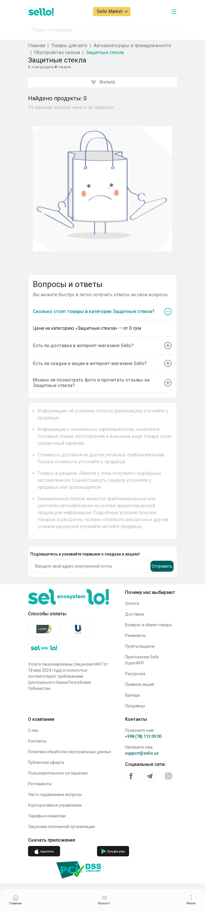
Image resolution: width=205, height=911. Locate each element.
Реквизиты (135, 635)
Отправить (162, 566)
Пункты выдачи (139, 646)
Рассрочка (135, 673)
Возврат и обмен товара (148, 625)
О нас (33, 730)
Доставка (134, 614)
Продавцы (135, 705)
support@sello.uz (142, 753)
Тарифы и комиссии (47, 816)
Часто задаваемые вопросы (55, 794)
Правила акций (139, 684)
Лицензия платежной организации (61, 826)
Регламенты (40, 784)
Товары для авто (69, 45)
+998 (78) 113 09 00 (143, 736)
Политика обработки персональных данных (69, 751)
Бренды (132, 695)
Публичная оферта (46, 762)
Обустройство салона (57, 52)
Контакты (37, 741)
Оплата (132, 603)
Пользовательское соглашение (58, 773)
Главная (36, 45)
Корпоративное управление (55, 805)
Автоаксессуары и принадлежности (132, 45)
